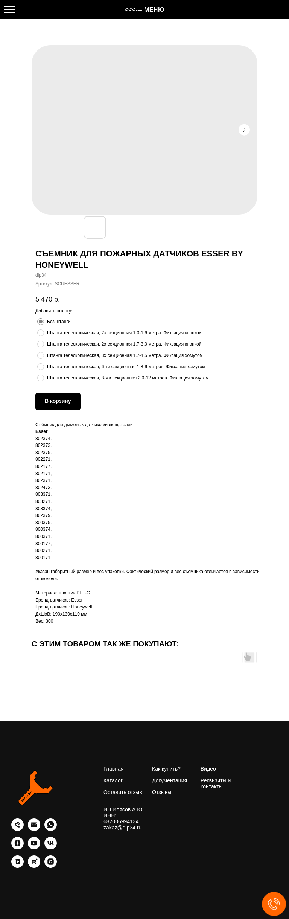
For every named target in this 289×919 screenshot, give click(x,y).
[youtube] (34, 847)
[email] (34, 829)
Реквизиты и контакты (216, 783)
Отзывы (161, 792)
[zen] (17, 847)
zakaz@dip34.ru (122, 828)
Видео (208, 769)
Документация (169, 780)
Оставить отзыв (122, 792)
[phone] (17, 829)
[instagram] (50, 866)
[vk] (50, 847)
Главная (113, 769)
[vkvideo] (17, 866)
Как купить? (166, 769)
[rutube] (34, 866)
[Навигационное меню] (9, 9)
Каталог (113, 780)
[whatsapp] (50, 829)
